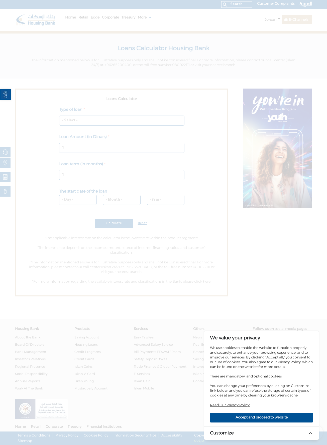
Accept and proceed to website (262, 417)
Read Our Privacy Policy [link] (230, 405)
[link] (5, 94)
